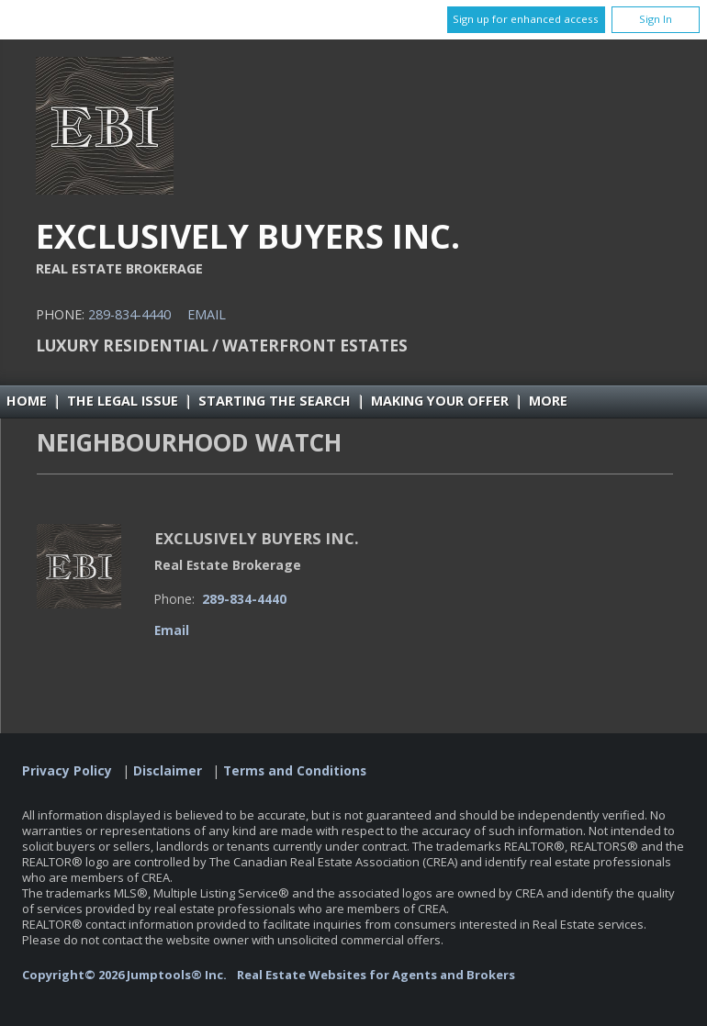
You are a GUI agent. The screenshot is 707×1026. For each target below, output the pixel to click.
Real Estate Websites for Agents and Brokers (376, 974)
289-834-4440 (129, 314)
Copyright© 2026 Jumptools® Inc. (124, 974)
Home (26, 400)
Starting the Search (274, 400)
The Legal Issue (122, 400)
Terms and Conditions (294, 771)
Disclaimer (167, 771)
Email (206, 314)
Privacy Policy (67, 771)
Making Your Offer (440, 400)
